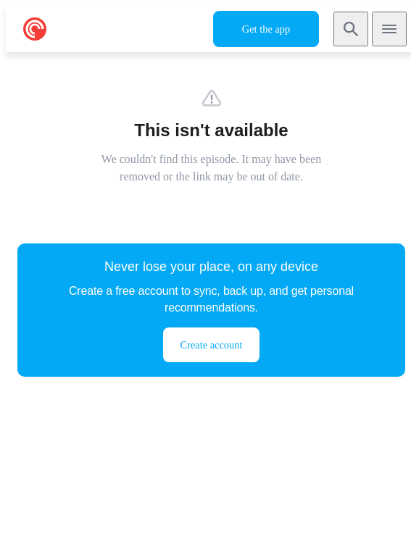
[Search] (350, 29)
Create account (211, 345)
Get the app (266, 29)
